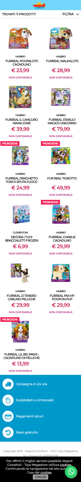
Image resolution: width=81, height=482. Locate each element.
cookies (65, 465)
